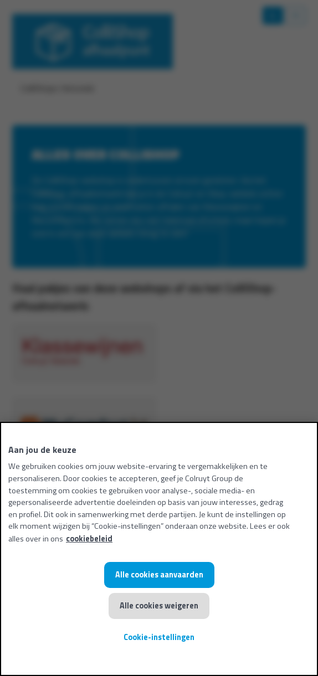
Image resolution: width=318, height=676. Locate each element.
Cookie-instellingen (159, 637)
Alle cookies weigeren (159, 606)
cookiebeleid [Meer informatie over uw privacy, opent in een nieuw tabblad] (89, 539)
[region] (159, 549)
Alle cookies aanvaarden (159, 575)
